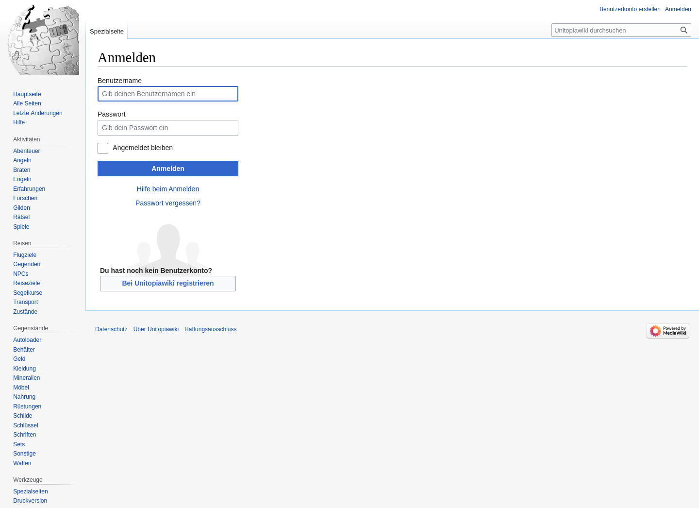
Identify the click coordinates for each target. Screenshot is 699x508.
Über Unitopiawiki (156, 329)
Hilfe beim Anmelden (168, 189)
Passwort (112, 114)
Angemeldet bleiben (143, 148)
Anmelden (167, 168)
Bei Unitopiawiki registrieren (168, 283)
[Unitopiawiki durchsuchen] (621, 30)
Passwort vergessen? (167, 203)
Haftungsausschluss (210, 329)
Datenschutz (111, 329)
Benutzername (120, 81)
